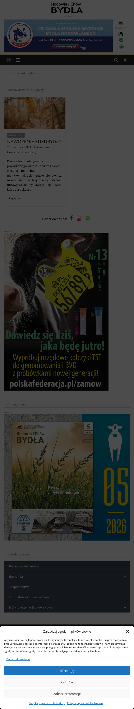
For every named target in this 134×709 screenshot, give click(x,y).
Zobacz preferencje (67, 694)
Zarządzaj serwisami (18, 659)
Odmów (67, 682)
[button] (128, 631)
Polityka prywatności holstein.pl (47, 703)
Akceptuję (67, 671)
